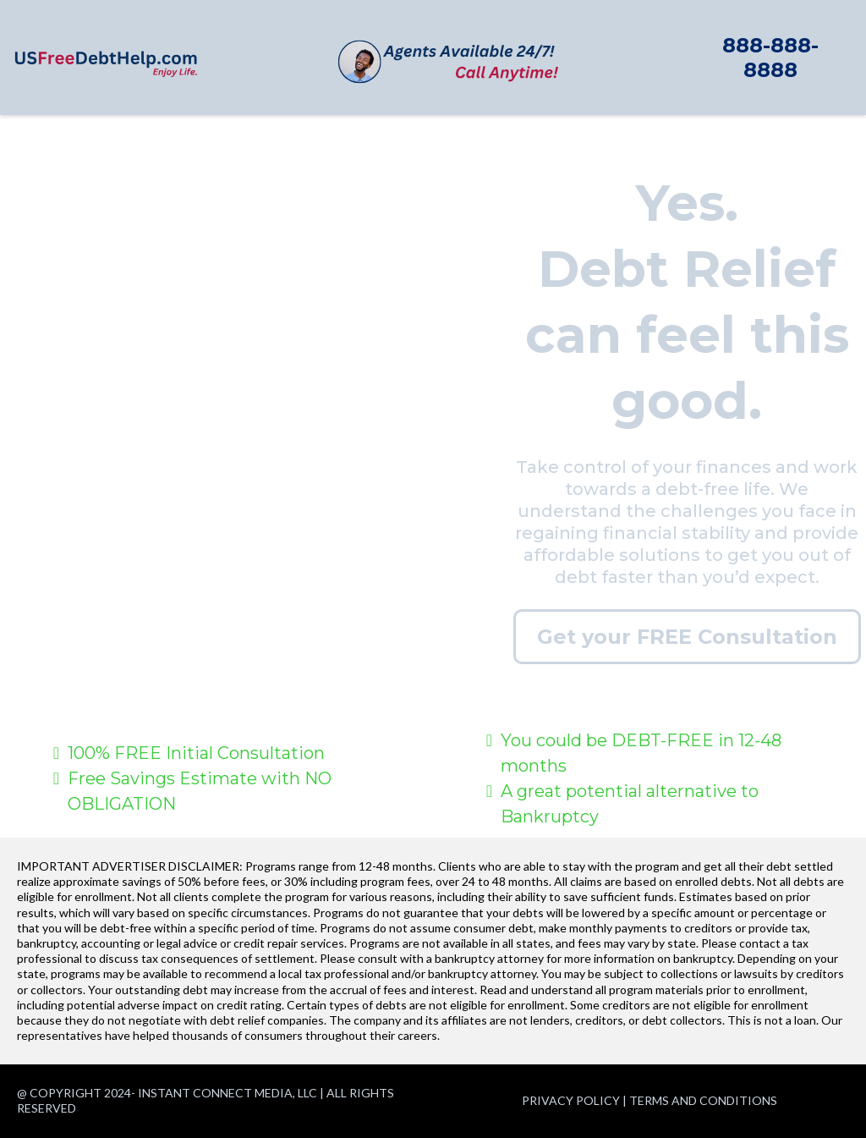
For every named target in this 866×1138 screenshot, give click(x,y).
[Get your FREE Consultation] (687, 636)
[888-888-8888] (770, 57)
